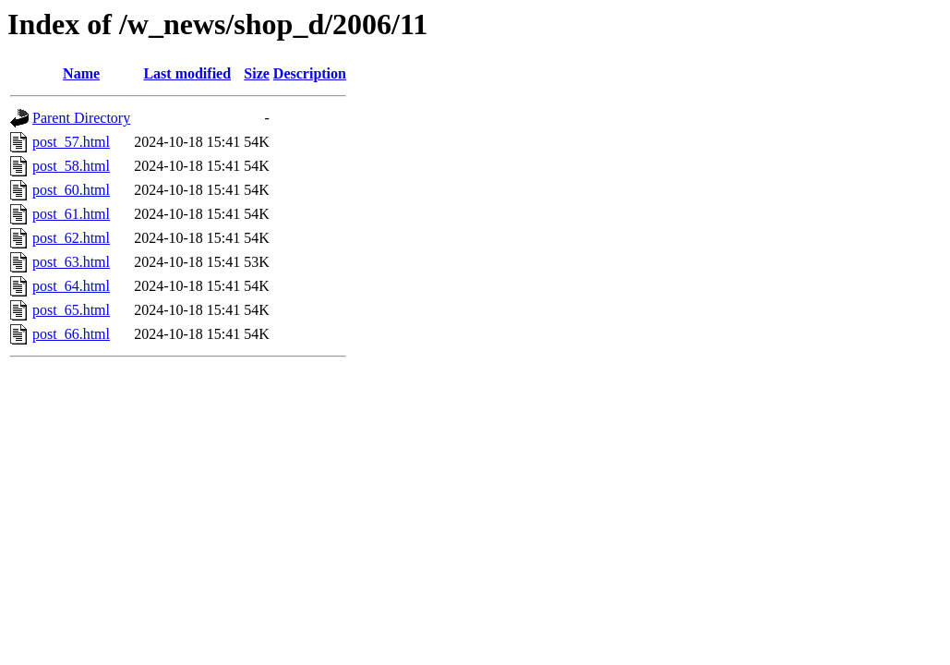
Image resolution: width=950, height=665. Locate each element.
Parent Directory (81, 118)
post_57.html (71, 142)
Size (257, 73)
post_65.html (71, 310)
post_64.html (71, 286)
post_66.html (71, 334)
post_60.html (71, 190)
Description (309, 73)
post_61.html (71, 214)
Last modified (187, 73)
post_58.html (71, 166)
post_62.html (71, 238)
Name (81, 73)
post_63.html (71, 262)
